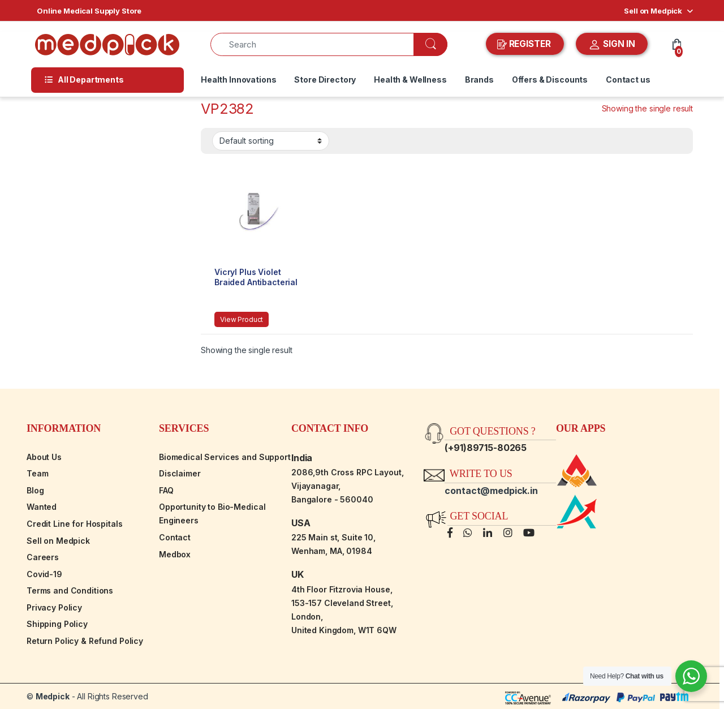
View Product (241, 319)
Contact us (628, 79)
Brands (479, 79)
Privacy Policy (54, 607)
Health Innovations (238, 79)
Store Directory (325, 79)
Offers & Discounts (550, 79)
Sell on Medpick (653, 10)
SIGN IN (611, 44)
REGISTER (525, 44)
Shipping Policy (57, 624)
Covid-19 (44, 574)
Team (37, 473)
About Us (44, 457)
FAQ (166, 490)
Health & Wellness (410, 79)
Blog (35, 490)
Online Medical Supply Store (89, 10)
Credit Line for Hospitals (75, 523)
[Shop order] (270, 141)
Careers (43, 557)
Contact (175, 537)
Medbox (175, 554)
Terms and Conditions (70, 590)
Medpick (53, 696)
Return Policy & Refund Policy (85, 641)
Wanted (42, 507)
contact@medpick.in (491, 490)
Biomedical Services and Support (225, 457)
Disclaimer (180, 473)
